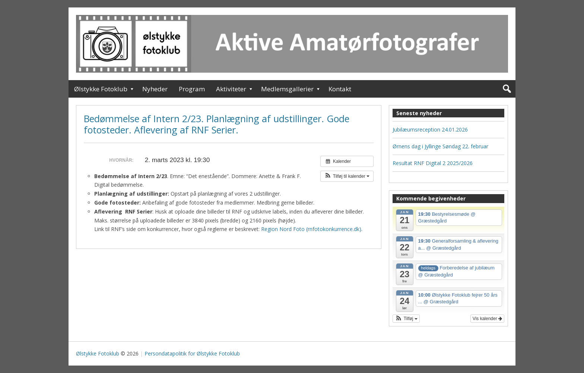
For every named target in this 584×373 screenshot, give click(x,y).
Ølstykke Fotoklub (100, 89)
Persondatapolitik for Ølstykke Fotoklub (192, 353)
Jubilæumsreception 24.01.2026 (430, 129)
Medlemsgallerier (287, 89)
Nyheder (155, 89)
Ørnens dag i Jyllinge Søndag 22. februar (440, 146)
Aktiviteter (231, 89)
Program (192, 89)
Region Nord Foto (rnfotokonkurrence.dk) (311, 229)
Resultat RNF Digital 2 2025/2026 (433, 163)
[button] (347, 176)
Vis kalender (487, 318)
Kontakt (339, 89)
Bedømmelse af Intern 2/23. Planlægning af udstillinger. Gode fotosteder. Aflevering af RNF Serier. (216, 124)
